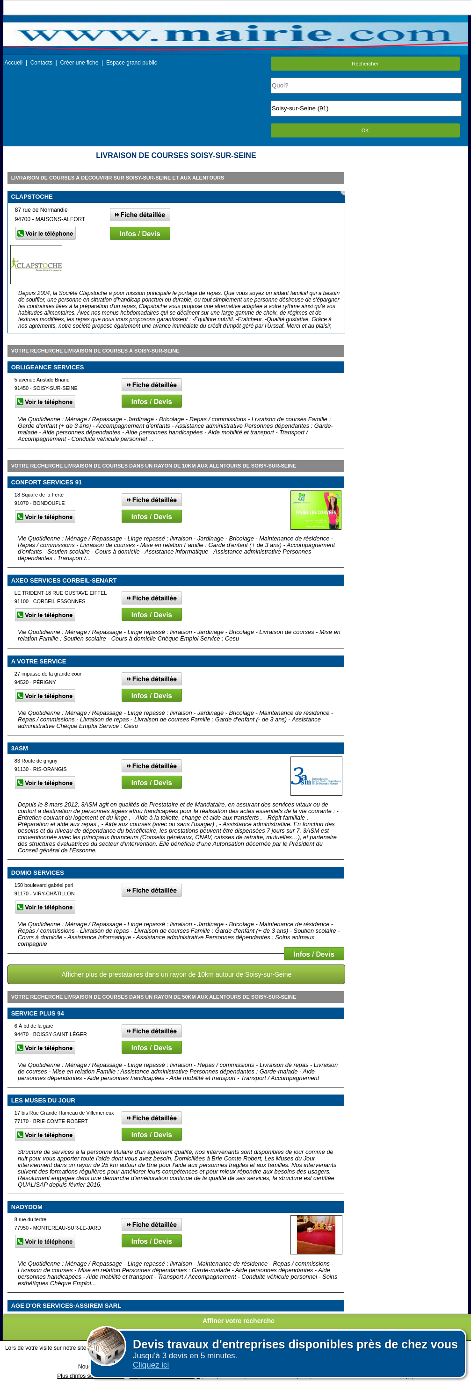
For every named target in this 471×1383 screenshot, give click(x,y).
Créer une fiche (79, 62)
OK (365, 130)
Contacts (41, 62)
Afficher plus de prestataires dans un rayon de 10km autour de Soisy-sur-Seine (176, 974)
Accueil (14, 62)
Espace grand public (131, 62)
